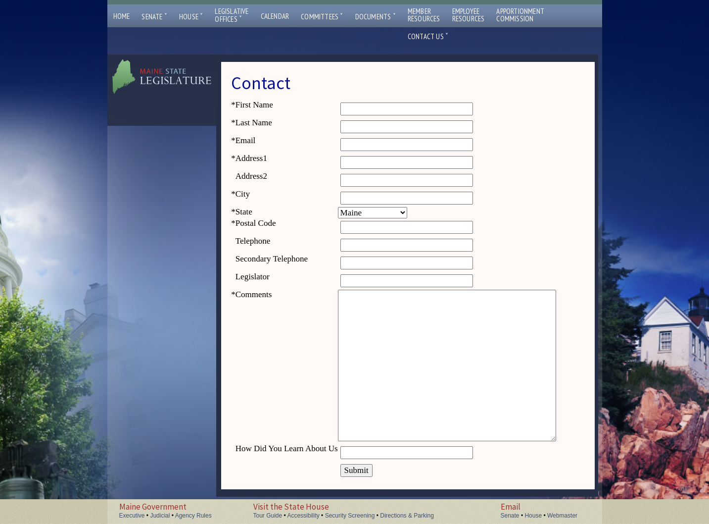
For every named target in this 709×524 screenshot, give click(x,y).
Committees (322, 16)
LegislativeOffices (231, 15)
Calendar (275, 16)
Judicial (160, 515)
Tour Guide (268, 515)
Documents (375, 16)
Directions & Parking (407, 515)
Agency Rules (193, 515)
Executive (132, 515)
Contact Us (428, 36)
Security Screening (350, 515)
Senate (154, 16)
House (191, 16)
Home (121, 16)
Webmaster (562, 515)
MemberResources (424, 14)
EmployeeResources (468, 14)
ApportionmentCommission (520, 14)
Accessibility (303, 515)
